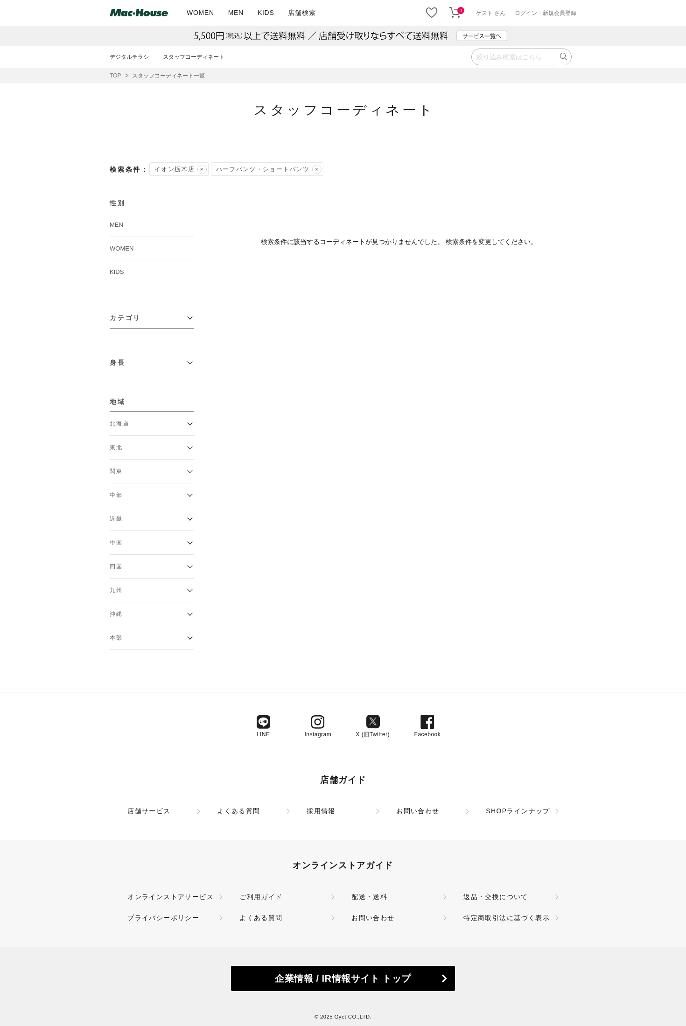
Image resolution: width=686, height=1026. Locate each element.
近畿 (116, 519)
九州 (116, 590)
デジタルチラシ (129, 57)
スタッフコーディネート (193, 57)
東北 (116, 447)
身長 (118, 362)
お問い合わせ (417, 811)
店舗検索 (301, 12)
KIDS (266, 12)
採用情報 (321, 811)
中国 (116, 542)
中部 (116, 495)
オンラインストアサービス (170, 896)
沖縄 (116, 614)
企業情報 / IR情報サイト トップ (343, 978)
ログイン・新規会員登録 (545, 13)
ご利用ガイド (260, 896)
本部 (116, 638)
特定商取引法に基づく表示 (506, 917)
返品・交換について (495, 896)
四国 (116, 566)
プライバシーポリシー (163, 917)
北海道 (120, 423)
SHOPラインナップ (518, 811)
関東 (116, 471)
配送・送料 (369, 896)
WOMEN (200, 12)
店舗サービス (148, 811)
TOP (115, 75)
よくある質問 (238, 811)
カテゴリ (125, 317)
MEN (236, 12)
